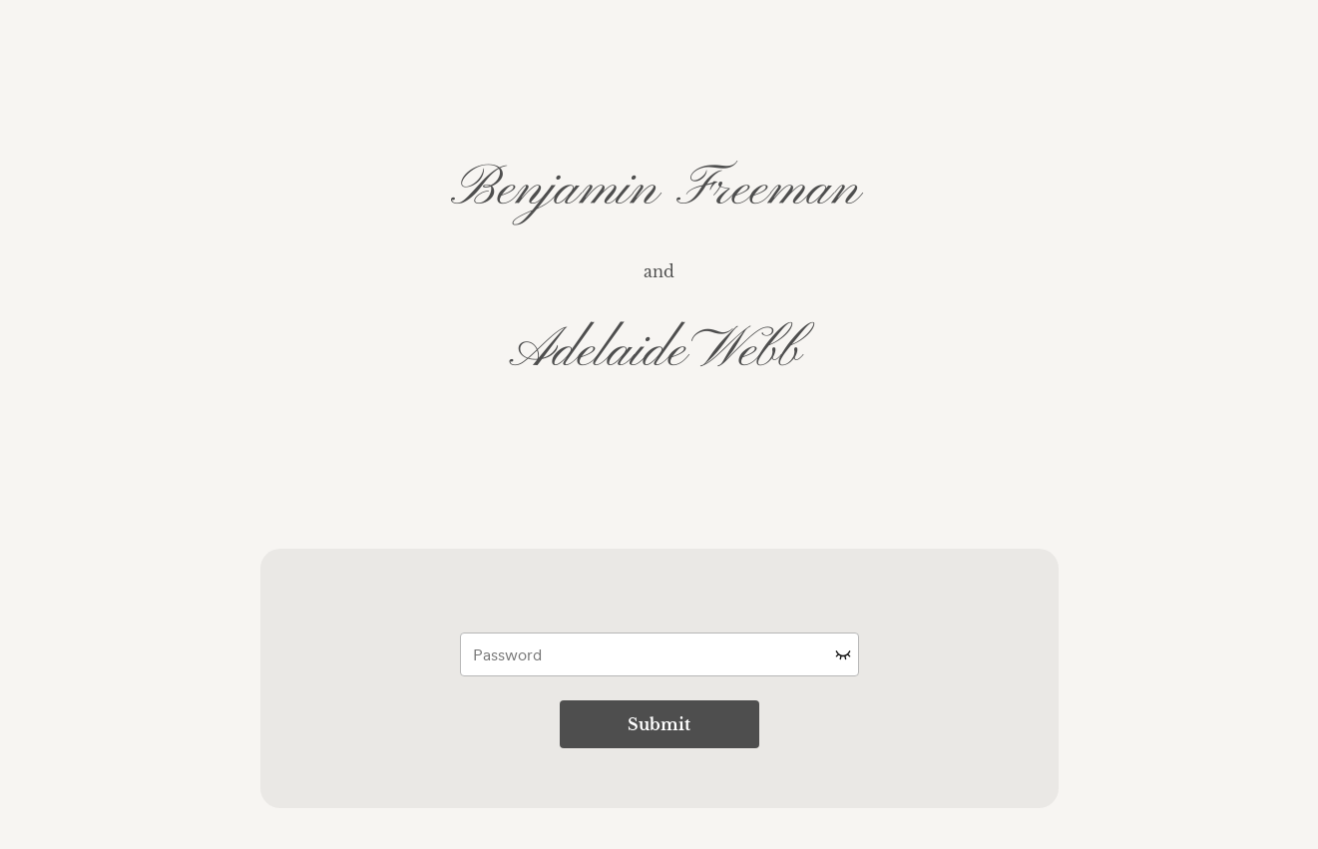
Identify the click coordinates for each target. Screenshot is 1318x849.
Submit (659, 724)
